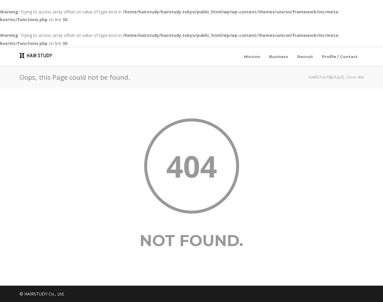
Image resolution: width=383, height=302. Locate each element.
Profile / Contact (340, 56)
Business (278, 56)
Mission (252, 56)
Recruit (305, 56)
